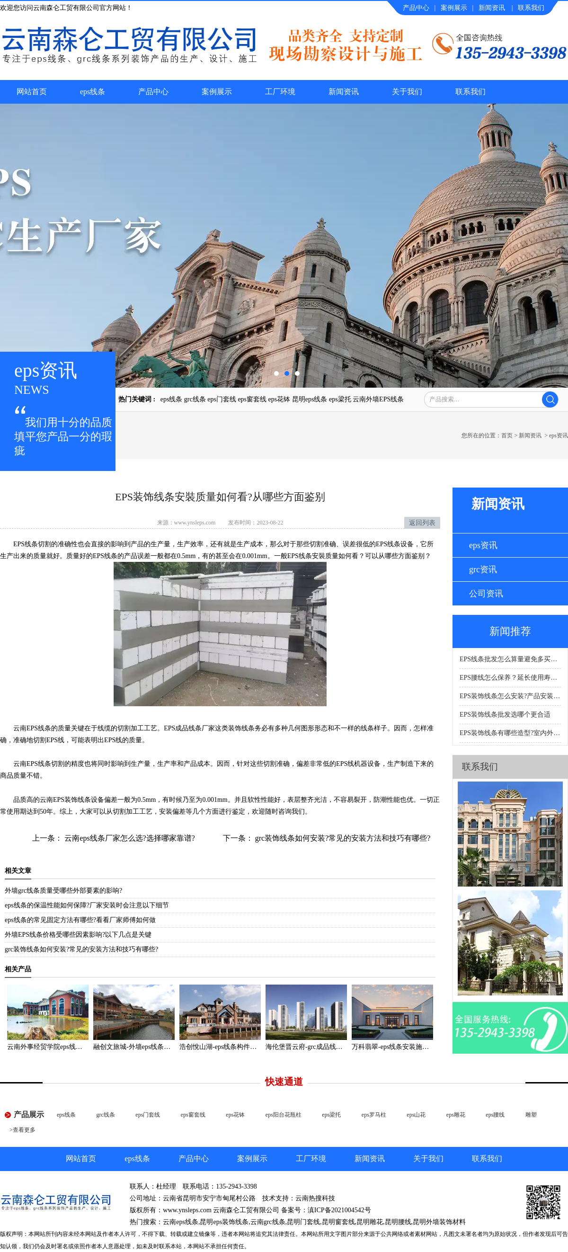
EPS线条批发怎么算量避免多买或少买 (510, 659)
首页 (507, 435)
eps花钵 (279, 399)
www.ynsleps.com (195, 522)
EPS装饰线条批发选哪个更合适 (505, 714)
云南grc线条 (267, 1221)
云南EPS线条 (32, 728)
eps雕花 (455, 1114)
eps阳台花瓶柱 (284, 1114)
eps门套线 (221, 399)
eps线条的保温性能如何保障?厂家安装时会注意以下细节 (87, 905)
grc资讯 (483, 569)
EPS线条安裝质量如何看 (322, 555)
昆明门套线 (303, 1221)
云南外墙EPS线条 (378, 399)
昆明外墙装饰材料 (439, 1221)
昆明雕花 (369, 1221)
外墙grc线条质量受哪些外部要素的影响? (63, 890)
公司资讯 (486, 593)
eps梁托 (340, 399)
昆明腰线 (398, 1221)
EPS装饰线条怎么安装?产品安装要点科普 (510, 696)
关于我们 (407, 92)
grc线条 (195, 399)
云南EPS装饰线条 (65, 799)
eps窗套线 (252, 399)
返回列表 (422, 522)
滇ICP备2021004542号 (339, 1210)
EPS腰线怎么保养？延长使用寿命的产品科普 (510, 677)
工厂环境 (280, 92)
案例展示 (454, 7)
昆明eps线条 (310, 399)
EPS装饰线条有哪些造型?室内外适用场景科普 (510, 733)
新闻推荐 (510, 631)
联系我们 (531, 7)
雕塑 (531, 1114)
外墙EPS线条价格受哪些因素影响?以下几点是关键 (78, 934)
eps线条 (92, 92)
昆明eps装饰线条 (224, 1221)
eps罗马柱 (374, 1114)
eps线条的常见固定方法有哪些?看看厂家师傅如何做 (80, 919)
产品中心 (416, 7)
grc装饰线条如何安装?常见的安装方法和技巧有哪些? (342, 838)
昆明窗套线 (338, 1221)
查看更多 (24, 1130)
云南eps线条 (180, 1221)
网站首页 (32, 92)
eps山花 (416, 1114)
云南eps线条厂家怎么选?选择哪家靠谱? (128, 838)
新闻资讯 (492, 7)
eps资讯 (483, 545)
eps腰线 (495, 1114)
